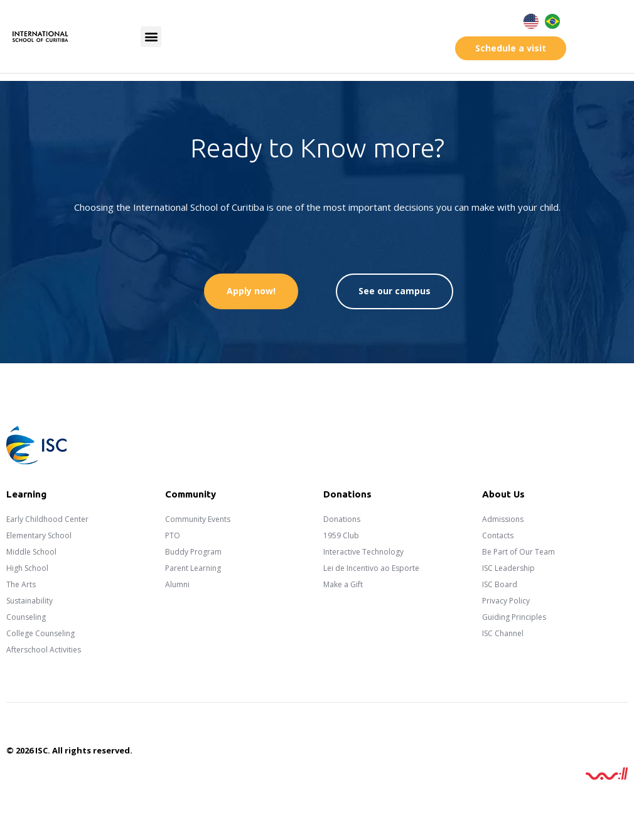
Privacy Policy (506, 600)
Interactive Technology (363, 551)
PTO (172, 535)
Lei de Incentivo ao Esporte (371, 568)
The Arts (21, 584)
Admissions (503, 519)
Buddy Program (193, 551)
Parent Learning (193, 568)
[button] (151, 36)
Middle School (31, 551)
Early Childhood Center (47, 519)
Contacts (497, 535)
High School (27, 568)
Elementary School (39, 535)
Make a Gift (343, 584)
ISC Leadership (508, 568)
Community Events (197, 519)
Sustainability (29, 600)
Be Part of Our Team (518, 551)
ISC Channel (503, 633)
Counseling (26, 617)
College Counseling (40, 633)
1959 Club (341, 535)
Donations (341, 519)
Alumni (177, 584)
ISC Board (499, 584)
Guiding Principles (514, 617)
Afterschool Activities (43, 649)
